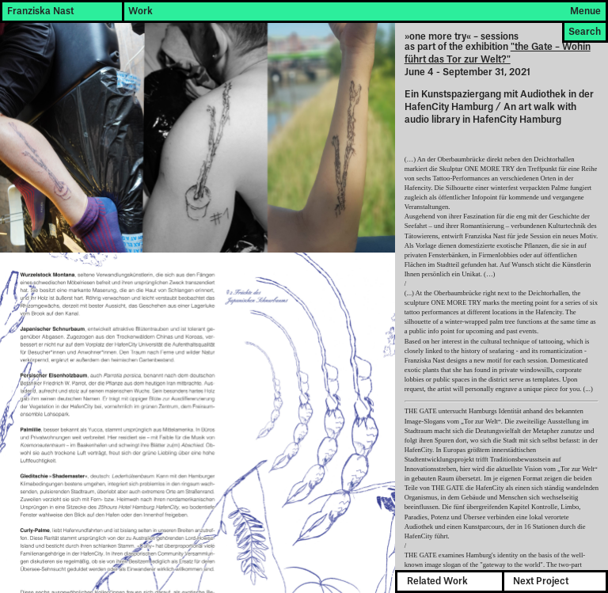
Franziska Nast (40, 11)
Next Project (540, 581)
